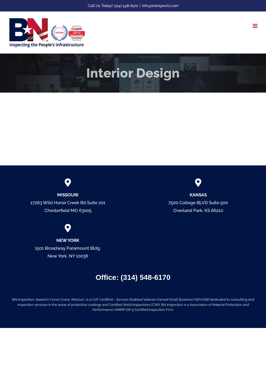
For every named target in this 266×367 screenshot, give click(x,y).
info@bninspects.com (160, 6)
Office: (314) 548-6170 (133, 277)
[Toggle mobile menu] (255, 26)
